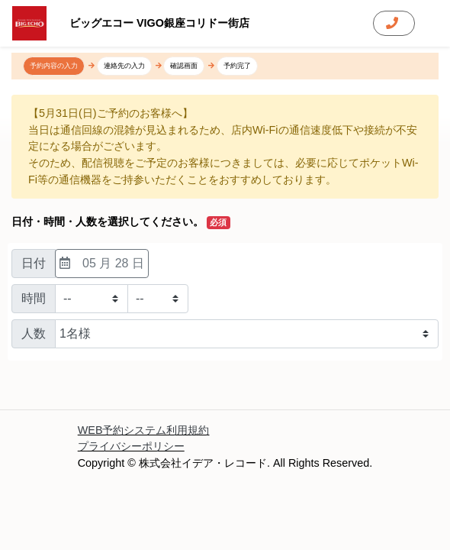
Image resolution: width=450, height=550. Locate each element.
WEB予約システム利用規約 (144, 430)
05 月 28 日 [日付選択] (101, 263)
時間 (33, 298)
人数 (33, 333)
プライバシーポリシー (131, 446)
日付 (33, 263)
